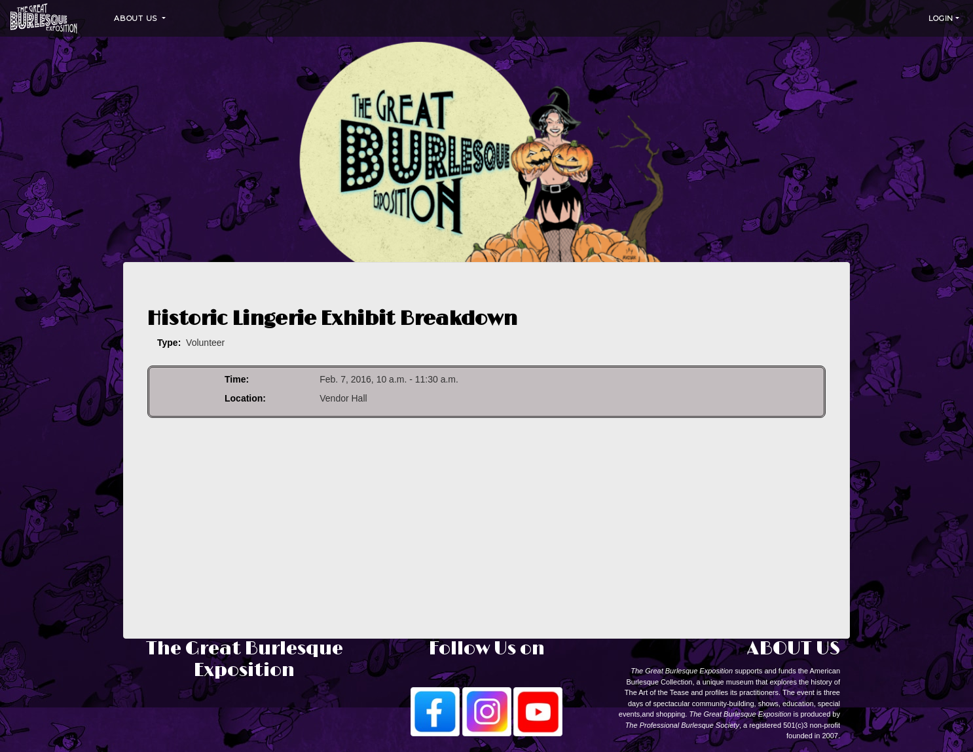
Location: (245, 398)
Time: (237, 379)
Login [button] (940, 18)
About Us (137, 18)
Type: (169, 342)
